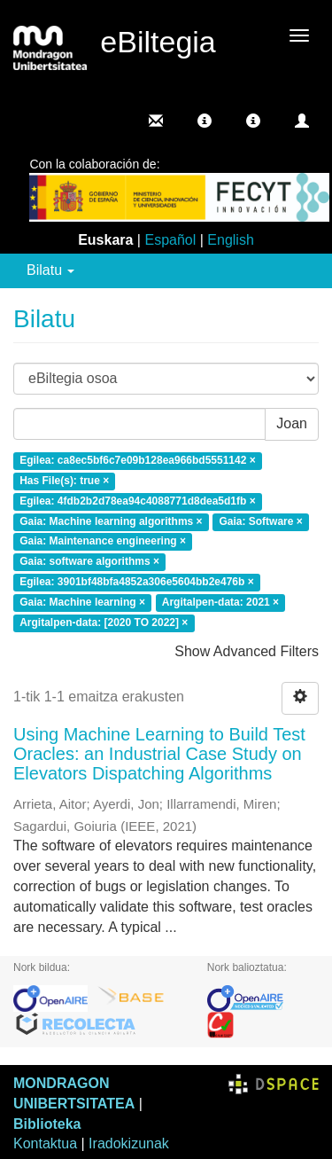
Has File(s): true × (64, 480)
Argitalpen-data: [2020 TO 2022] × (103, 622)
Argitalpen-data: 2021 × (220, 602)
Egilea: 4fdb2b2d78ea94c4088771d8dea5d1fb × (137, 501)
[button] (204, 121)
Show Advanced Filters (246, 651)
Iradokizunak (129, 1143)
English (230, 239)
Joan (291, 423)
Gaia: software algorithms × (89, 562)
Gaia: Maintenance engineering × (102, 542)
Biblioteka (47, 1124)
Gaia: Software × (260, 521)
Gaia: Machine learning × (82, 602)
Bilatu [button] (50, 270)
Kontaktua (45, 1143)
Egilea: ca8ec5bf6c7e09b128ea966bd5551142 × (137, 461)
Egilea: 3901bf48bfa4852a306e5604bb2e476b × (136, 582)
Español (170, 239)
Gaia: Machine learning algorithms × (110, 521)
